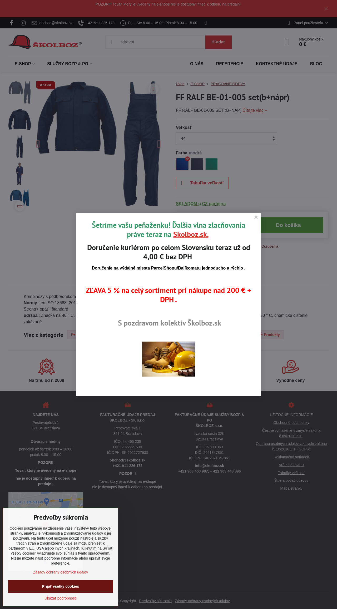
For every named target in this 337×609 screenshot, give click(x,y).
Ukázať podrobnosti (60, 598)
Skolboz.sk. (190, 234)
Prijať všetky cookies (60, 586)
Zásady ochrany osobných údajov (60, 572)
